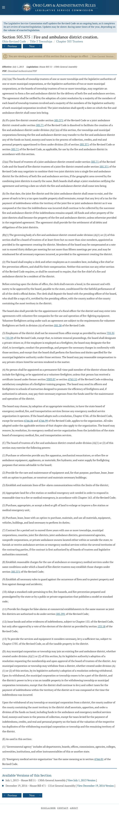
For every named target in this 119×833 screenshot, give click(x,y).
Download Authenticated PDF (22, 70)
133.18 (101, 626)
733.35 (110, 333)
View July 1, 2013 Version (81, 780)
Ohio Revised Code (14, 41)
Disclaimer (48, 808)
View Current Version (103, 56)
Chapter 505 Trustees (69, 41)
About (74, 808)
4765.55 (72, 379)
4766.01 (99, 759)
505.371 (58, 120)
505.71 (40, 125)
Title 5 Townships (41, 41)
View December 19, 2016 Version (95, 785)
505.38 (58, 325)
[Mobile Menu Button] (3, 7)
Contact (62, 808)
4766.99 (43, 420)
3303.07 (51, 379)
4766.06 (28, 420)
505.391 (60, 614)
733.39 (9, 338)
